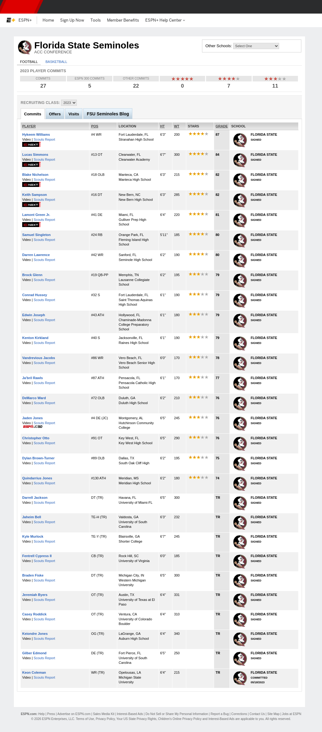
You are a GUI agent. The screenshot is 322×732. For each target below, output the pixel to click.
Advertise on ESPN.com (73, 714)
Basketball (56, 62)
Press (51, 714)
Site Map (273, 714)
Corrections (239, 714)
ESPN (20, 7)
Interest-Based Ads (130, 714)
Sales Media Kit (103, 714)
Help (41, 714)
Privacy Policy (105, 719)
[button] (312, 7)
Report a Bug (220, 714)
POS (94, 126)
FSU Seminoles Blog (108, 113)
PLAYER (29, 126)
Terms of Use (85, 719)
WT (176, 126)
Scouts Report (44, 139)
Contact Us (257, 714)
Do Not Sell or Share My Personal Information (177, 714)
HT (162, 126)
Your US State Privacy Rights (136, 719)
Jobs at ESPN (291, 714)
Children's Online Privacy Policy (180, 719)
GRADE (222, 126)
